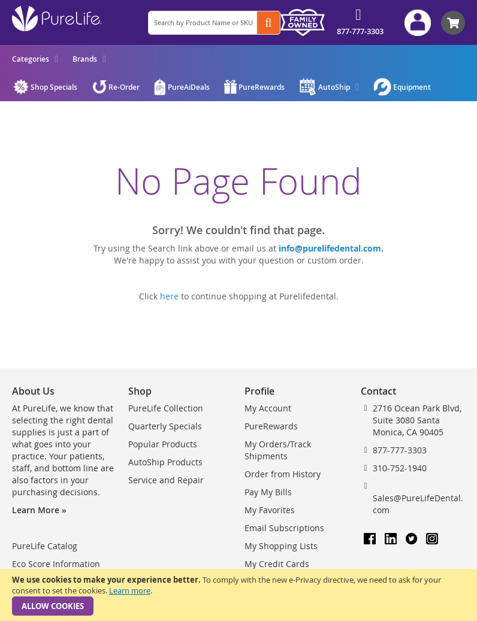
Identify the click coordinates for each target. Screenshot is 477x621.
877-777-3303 (360, 31)
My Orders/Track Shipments (277, 450)
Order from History (282, 474)
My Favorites (269, 510)
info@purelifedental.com (330, 248)
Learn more (129, 590)
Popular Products (162, 444)
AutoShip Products (165, 462)
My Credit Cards (276, 563)
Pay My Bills (268, 492)
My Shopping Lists (281, 546)
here (169, 296)
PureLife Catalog (44, 546)
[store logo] (57, 18)
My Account (267, 408)
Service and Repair (166, 480)
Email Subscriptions (284, 528)
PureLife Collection (165, 408)
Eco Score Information (56, 563)
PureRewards (271, 426)
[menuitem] (35, 59)
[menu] (59, 59)
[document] (238, 595)
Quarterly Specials (165, 426)
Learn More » (39, 510)
